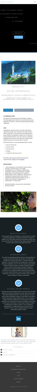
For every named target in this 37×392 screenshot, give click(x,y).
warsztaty (18, 33)
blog (18, 375)
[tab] (8, 110)
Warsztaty (18, 366)
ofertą (14, 159)
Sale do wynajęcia (18, 378)
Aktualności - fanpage (7, 349)
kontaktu (22, 159)
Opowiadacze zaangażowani (9, 354)
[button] (35, 2)
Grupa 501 (5, 352)
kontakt (18, 382)
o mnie (18, 37)
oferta (18, 372)
